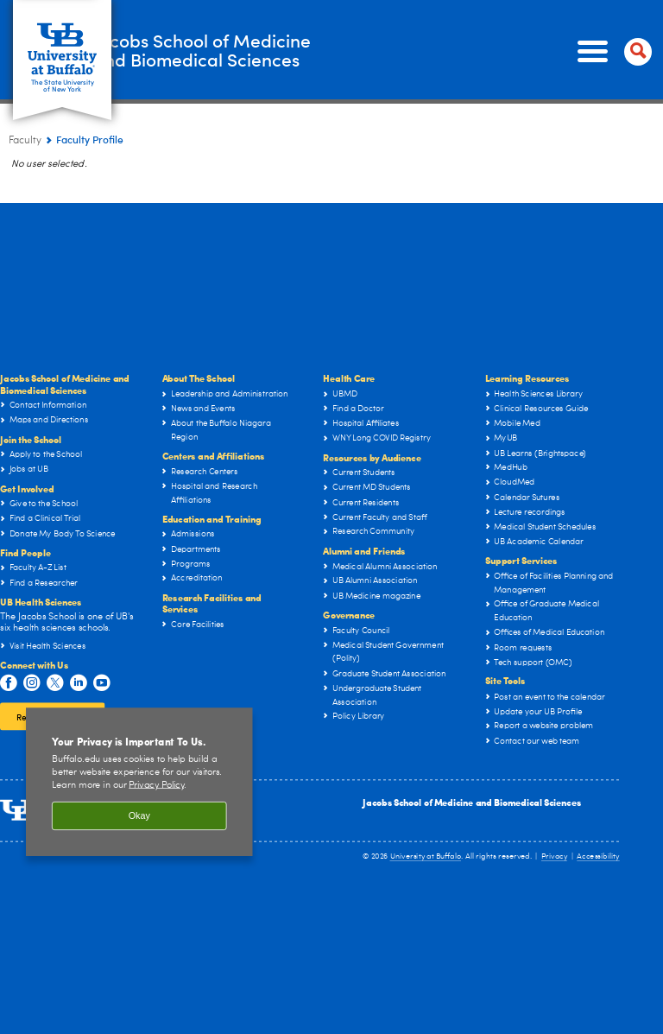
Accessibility (598, 856)
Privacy (554, 856)
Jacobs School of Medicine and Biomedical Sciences (472, 802)
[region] (139, 781)
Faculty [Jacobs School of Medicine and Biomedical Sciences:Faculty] (25, 141)
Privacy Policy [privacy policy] (156, 785)
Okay (139, 816)
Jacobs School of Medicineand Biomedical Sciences (280, 51)
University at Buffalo (426, 856)
